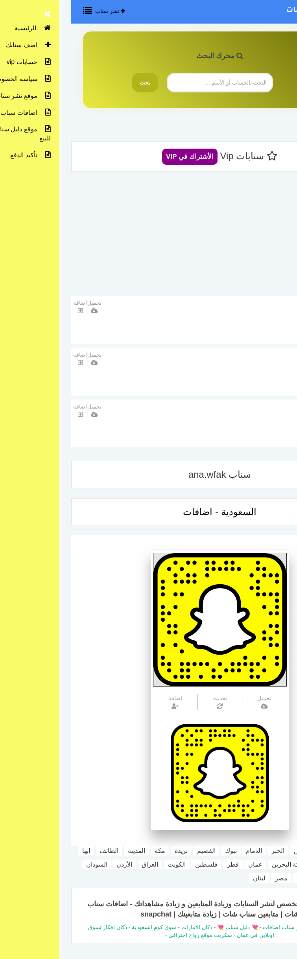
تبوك (160, 850)
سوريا (233, 878)
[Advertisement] (148, 237)
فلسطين (135, 864)
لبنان (188, 878)
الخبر (206, 850)
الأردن (53, 864)
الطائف (37, 850)
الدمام (183, 850)
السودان (25, 864)
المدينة (65, 850)
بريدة (109, 850)
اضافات (126, 511)
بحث (73, 82)
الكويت (105, 864)
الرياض (232, 850)
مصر (210, 878)
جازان (285, 864)
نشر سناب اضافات (248, 11)
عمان (184, 864)
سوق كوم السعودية (83, 927)
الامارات (257, 864)
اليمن (257, 878)
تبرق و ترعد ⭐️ (254, 304)
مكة (88, 850)
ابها (15, 850)
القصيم (135, 850)
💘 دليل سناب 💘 (165, 927)
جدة (255, 850)
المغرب (283, 878)
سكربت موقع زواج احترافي (129, 935)
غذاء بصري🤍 (256, 356)
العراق (78, 864)
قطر (162, 864)
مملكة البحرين (219, 864)
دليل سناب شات (258, 927)
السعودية (252, 330)
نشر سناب (39, 11)
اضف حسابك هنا (253, 408)
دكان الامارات (125, 927)
